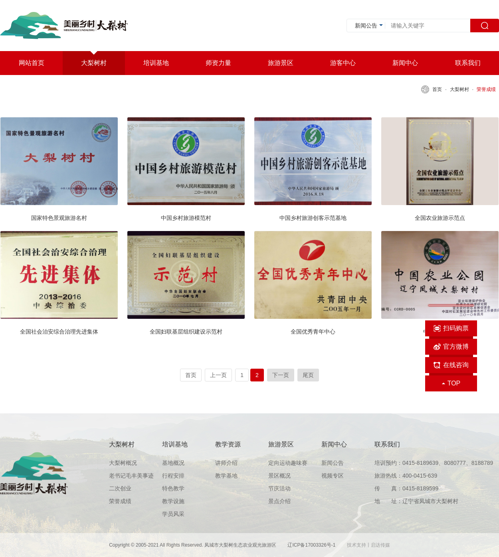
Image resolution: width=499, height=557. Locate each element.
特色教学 (173, 488)
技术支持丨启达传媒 (368, 545)
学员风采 (173, 514)
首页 (437, 89)
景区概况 (279, 475)
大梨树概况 (123, 463)
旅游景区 (281, 444)
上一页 (218, 375)
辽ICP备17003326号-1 (312, 545)
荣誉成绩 (486, 89)
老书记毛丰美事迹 (131, 475)
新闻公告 (332, 463)
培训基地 (175, 444)
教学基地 (226, 475)
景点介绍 (279, 501)
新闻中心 (334, 444)
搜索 (484, 25)
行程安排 (173, 475)
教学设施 (173, 501)
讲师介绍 (226, 463)
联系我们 (387, 444)
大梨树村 (459, 89)
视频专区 (332, 475)
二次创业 (120, 488)
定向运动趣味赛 (287, 463)
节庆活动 (279, 488)
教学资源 (228, 444)
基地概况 (173, 463)
